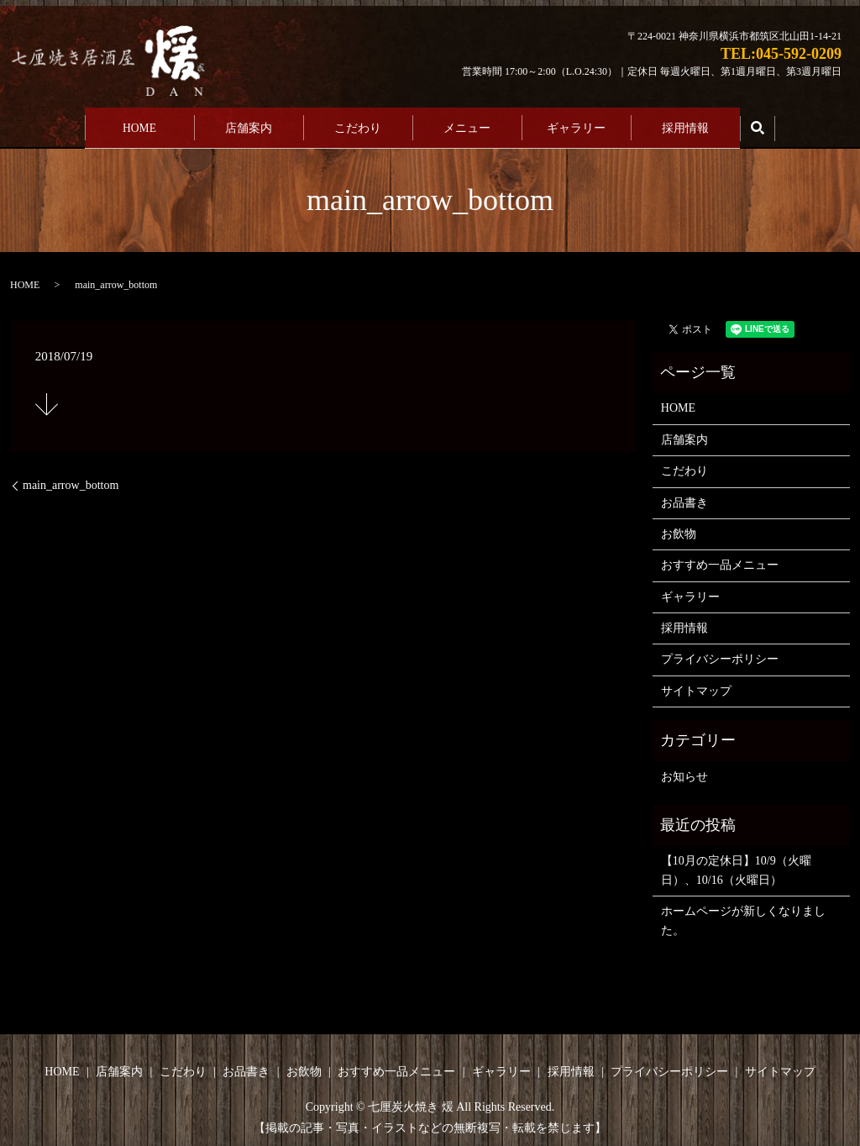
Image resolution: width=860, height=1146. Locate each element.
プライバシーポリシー (720, 655)
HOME (139, 125)
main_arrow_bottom (70, 481)
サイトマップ (696, 686)
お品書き (684, 498)
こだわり (358, 125)
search (757, 126)
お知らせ (684, 771)
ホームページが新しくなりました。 (743, 916)
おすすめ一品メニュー (720, 561)
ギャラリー (576, 125)
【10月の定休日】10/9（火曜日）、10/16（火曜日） (736, 865)
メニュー (467, 125)
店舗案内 (248, 125)
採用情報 (685, 125)
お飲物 (678, 529)
